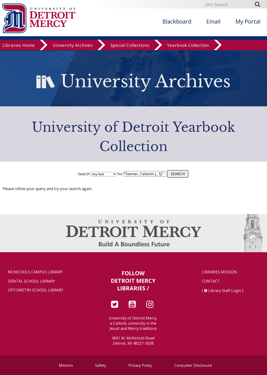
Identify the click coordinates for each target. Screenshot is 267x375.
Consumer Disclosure (193, 365)
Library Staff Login (224, 290)
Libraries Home (19, 46)
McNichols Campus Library (35, 272)
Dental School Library (31, 281)
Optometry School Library (35, 290)
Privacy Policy (140, 365)
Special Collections (129, 46)
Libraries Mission (219, 272)
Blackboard (177, 21)
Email (213, 21)
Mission (66, 365)
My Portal (248, 21)
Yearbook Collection (188, 46)
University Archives (73, 46)
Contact (211, 281)
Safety (100, 365)
